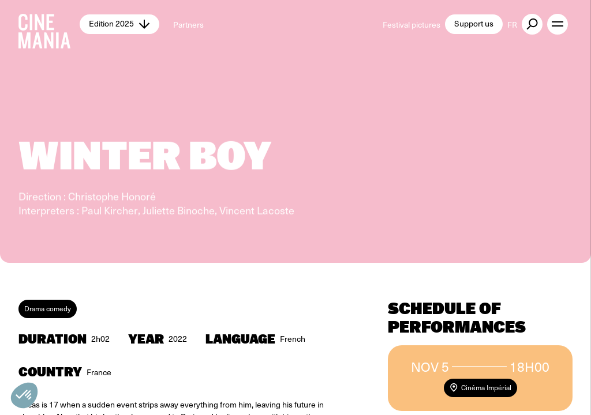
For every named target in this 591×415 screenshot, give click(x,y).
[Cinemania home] (49, 24)
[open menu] (557, 24)
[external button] (532, 24)
